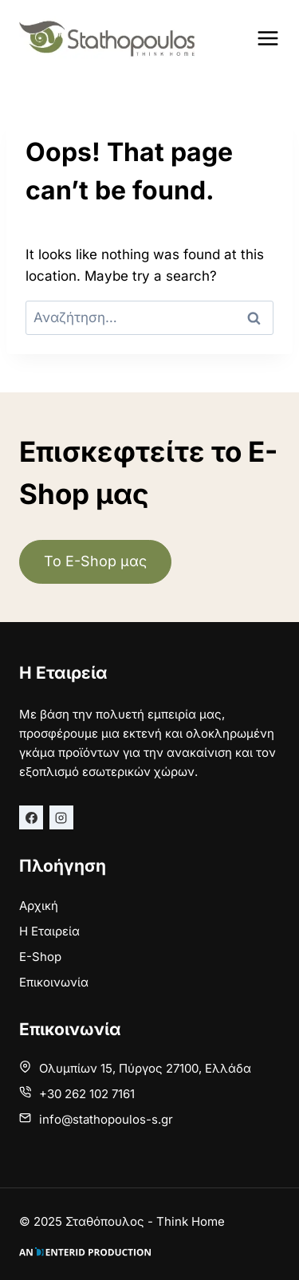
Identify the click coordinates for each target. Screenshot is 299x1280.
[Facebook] (31, 817)
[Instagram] (61, 817)
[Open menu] (268, 38)
